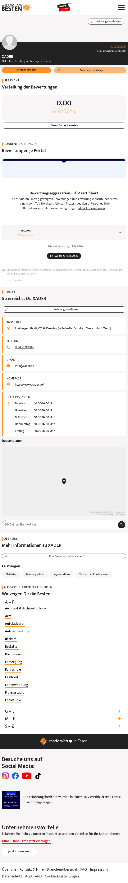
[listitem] (25, 609)
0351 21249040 (24, 347)
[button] (26, 70)
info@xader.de (24, 366)
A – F (64, 602)
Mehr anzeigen (15, 280)
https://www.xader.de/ (29, 385)
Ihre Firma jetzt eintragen (26, 841)
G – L (64, 712)
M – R (64, 719)
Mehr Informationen (91, 208)
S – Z (64, 726)
